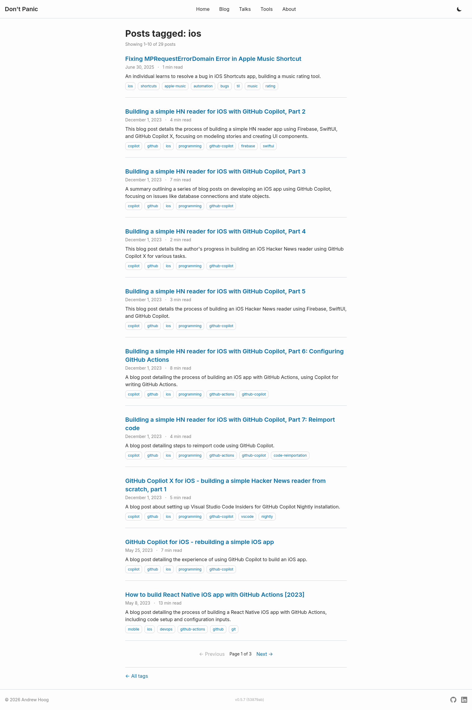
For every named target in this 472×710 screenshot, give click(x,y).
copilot (133, 146)
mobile (133, 629)
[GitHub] (453, 700)
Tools (266, 9)
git (233, 629)
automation (203, 86)
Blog (224, 9)
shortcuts (149, 86)
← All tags (136, 676)
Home (203, 9)
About (289, 9)
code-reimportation (290, 455)
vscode (247, 516)
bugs (224, 86)
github (152, 146)
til (238, 86)
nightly (267, 516)
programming (190, 146)
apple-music (175, 86)
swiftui (268, 146)
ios (130, 86)
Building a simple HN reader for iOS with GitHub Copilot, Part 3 (215, 171)
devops (166, 629)
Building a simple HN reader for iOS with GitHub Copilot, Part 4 (215, 231)
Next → (264, 654)
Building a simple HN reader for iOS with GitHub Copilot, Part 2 (215, 111)
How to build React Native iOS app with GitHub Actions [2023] (215, 594)
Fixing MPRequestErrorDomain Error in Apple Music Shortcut (213, 58)
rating (270, 86)
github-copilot (221, 146)
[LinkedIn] (464, 700)
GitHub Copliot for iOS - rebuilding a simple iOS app (199, 542)
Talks (245, 9)
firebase (248, 146)
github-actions (221, 394)
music (252, 86)
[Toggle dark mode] (459, 9)
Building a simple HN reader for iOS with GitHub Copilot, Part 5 (215, 291)
